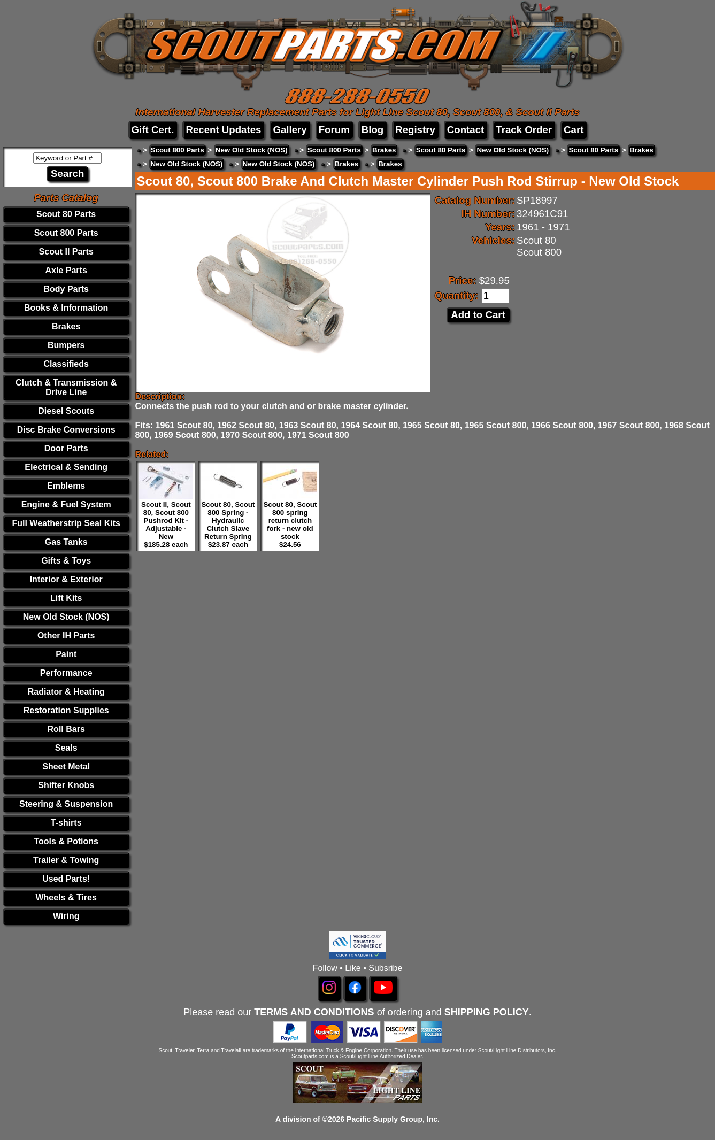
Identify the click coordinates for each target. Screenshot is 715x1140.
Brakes (66, 326)
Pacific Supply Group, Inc (392, 1119)
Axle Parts (66, 270)
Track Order (524, 129)
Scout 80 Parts (66, 214)
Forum (334, 129)
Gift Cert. (153, 129)
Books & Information (66, 307)
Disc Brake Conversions (66, 429)
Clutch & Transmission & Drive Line (66, 387)
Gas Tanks (66, 541)
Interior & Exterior (66, 579)
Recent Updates (223, 129)
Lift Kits (66, 598)
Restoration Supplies (66, 710)
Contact (465, 129)
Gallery (289, 129)
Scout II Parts (66, 251)
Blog (372, 129)
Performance (66, 672)
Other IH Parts (66, 635)
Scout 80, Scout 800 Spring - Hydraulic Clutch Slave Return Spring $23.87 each (228, 524)
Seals (66, 747)
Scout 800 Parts (66, 232)
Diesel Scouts (66, 410)
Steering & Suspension (66, 803)
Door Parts (66, 448)
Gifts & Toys (66, 560)
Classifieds (65, 363)
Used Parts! (66, 878)
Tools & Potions (66, 841)
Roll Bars (66, 729)
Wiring (66, 916)
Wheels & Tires (65, 897)
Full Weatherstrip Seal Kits (66, 523)
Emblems (66, 485)
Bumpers (66, 345)
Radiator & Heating (66, 691)
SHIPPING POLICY (486, 1012)
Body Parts (65, 289)
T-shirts (66, 822)
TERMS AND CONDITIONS (314, 1012)
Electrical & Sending (66, 467)
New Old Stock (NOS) (66, 616)
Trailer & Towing (66, 860)
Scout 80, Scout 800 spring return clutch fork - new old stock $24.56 (290, 524)
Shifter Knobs (66, 785)
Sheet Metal (66, 766)
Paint (66, 654)
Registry (415, 129)
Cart (573, 129)
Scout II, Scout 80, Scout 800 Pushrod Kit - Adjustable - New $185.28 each (166, 524)
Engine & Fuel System (66, 504)
